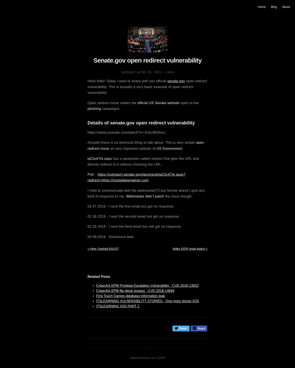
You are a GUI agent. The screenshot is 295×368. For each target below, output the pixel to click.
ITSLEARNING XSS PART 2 (117, 306)
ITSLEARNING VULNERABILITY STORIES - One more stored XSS (147, 301)
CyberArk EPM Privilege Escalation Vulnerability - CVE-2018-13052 (147, 285)
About (286, 7)
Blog (274, 7)
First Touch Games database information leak (130, 296)
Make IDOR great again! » (190, 248)
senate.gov (176, 81)
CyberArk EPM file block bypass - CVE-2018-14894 (135, 291)
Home (262, 7)
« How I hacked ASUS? (103, 248)
